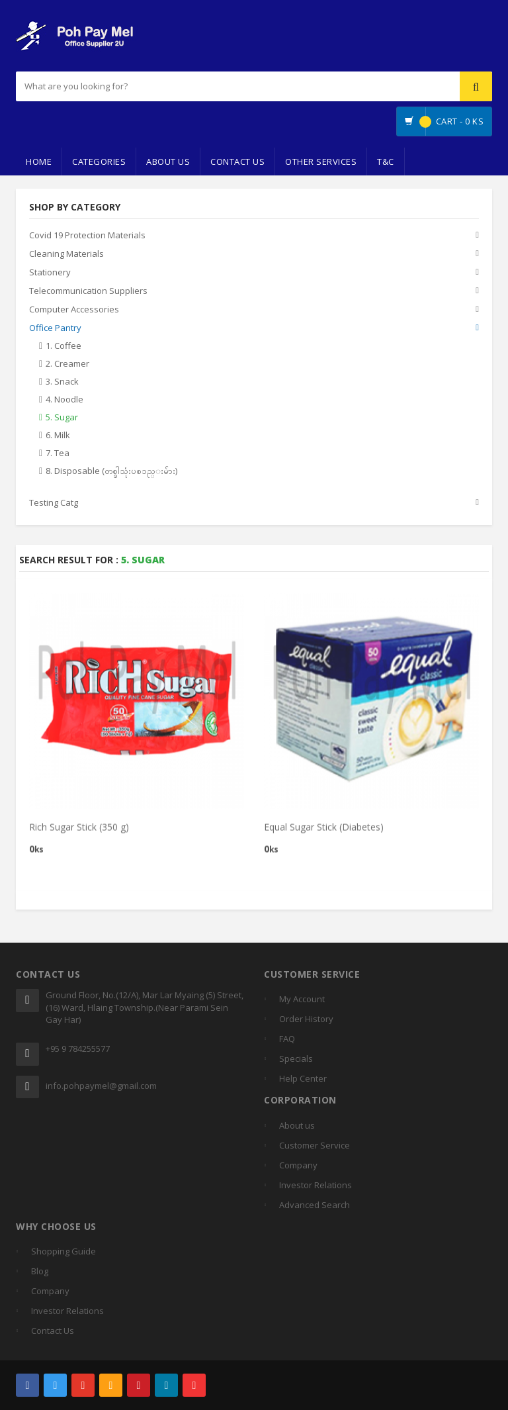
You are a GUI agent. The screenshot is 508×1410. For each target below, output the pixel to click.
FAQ (287, 1039)
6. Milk (58, 436)
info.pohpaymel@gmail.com (101, 1086)
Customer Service (314, 1145)
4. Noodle (64, 400)
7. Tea (57, 453)
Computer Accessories (74, 310)
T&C (385, 161)
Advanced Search (314, 1205)
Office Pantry (55, 328)
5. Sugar (62, 418)
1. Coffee (63, 346)
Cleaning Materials (66, 254)
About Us (168, 161)
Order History (306, 1019)
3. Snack (62, 382)
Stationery (50, 273)
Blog (39, 1271)
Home (39, 161)
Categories (99, 161)
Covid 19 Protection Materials (87, 236)
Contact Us (237, 161)
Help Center (303, 1078)
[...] (175, 86)
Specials (296, 1058)
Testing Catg (53, 503)
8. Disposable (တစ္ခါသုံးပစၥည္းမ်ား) (111, 471)
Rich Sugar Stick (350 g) (79, 832)
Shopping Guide (63, 1251)
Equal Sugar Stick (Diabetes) (324, 832)
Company (298, 1165)
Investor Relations (315, 1185)
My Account (302, 999)
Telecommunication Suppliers (88, 291)
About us (297, 1125)
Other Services (321, 161)
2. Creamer (67, 364)
